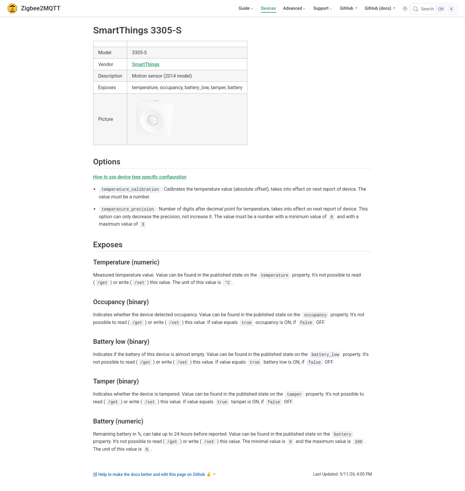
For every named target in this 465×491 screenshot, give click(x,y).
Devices (268, 8)
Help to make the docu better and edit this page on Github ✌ (152, 474)
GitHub (346, 8)
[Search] (434, 9)
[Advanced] (294, 8)
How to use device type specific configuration (140, 177)
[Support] (323, 8)
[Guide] (246, 8)
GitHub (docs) (378, 8)
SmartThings (146, 64)
